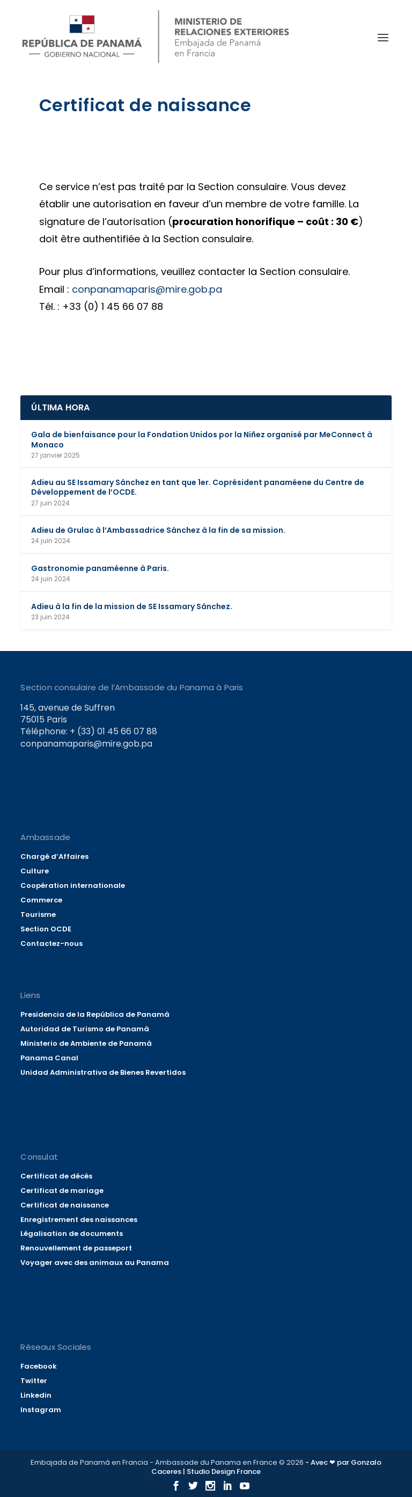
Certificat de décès (56, 1176)
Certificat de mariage (62, 1190)
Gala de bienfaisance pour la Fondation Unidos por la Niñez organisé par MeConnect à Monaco (201, 439)
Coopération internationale (72, 885)
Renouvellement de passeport (76, 1248)
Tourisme (38, 914)
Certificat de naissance (64, 1205)
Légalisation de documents (71, 1233)
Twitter (33, 1381)
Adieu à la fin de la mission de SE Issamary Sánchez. (131, 606)
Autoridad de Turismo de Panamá (84, 1029)
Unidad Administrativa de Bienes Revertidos (103, 1072)
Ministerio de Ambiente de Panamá (86, 1043)
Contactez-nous (51, 943)
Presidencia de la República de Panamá (95, 1014)
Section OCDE (45, 929)
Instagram (40, 1410)
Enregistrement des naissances (78, 1219)
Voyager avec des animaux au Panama (94, 1262)
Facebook (38, 1366)
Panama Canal (49, 1058)
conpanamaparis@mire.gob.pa (152, 289)
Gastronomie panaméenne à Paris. (100, 568)
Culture (34, 871)
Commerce (41, 900)
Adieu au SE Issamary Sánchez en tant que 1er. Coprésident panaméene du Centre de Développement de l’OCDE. (197, 487)
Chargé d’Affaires (54, 856)
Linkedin (36, 1395)
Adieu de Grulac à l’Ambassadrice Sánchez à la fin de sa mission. (158, 530)
